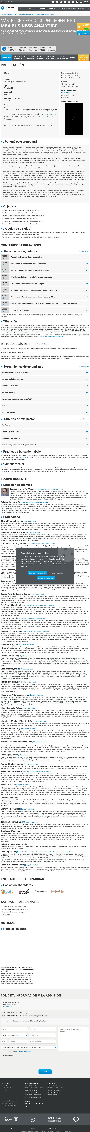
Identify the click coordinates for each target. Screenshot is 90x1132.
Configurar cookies (57, 573)
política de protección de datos (22, 1051)
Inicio (21, 9)
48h (3, 291)
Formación (20, 14)
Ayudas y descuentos (53, 1092)
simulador (50, 114)
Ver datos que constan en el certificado (51, 336)
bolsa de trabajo (24, 457)
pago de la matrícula (33, 110)
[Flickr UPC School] (77, 2)
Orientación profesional (54, 1090)
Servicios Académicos (53, 1085)
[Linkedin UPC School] (73, 2)
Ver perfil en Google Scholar (65, 852)
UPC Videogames (54, 1128)
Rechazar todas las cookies (37, 573)
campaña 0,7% (50, 110)
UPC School (65, 93)
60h (3, 271)
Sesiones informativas (31, 1090)
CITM (33, 1128)
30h (3, 311)
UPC (11, 1128)
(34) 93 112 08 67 (8, 1006)
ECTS (9, 82)
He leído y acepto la (9, 1051)
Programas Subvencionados (33, 1094)
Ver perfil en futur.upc (43, 489)
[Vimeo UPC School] (64, 2)
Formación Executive (31, 1092)
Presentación (5, 1085)
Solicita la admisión (10, 1016)
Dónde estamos (6, 1088)
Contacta (4, 1090)
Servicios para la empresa (9, 1105)
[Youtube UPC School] (69, 2)
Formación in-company (8, 1103)
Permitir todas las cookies (46, 578)
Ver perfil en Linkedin (57, 489)
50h (3, 258)
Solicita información (11, 1013)
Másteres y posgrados (10, 14)
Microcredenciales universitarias (34, 1088)
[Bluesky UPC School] (52, 2)
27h (3, 298)
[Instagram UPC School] (60, 2)
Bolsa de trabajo (52, 1094)
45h (3, 265)
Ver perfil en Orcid (40, 618)
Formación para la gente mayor (34, 1097)
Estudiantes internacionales (55, 1088)
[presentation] (14, 1060)
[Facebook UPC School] (56, 2)
